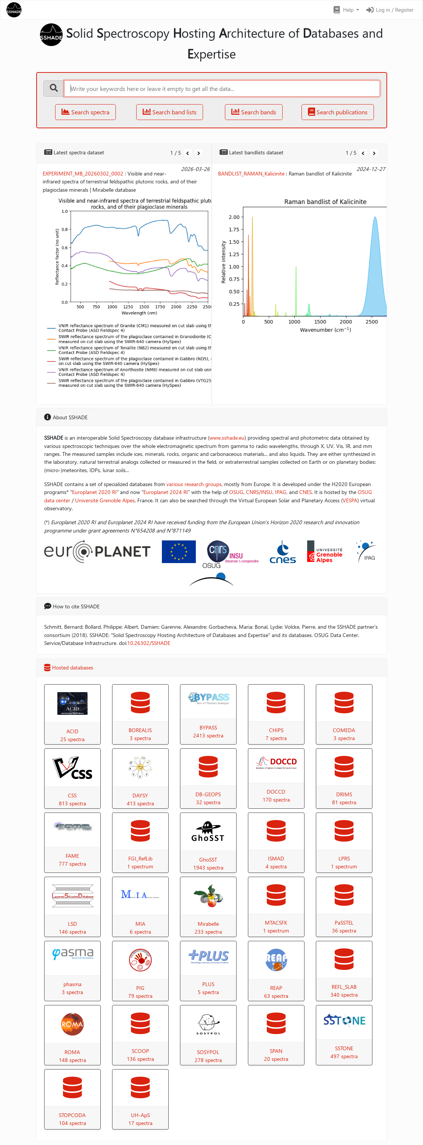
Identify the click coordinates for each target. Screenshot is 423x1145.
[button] (345, 9)
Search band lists (170, 112)
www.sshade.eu (227, 437)
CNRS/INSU (259, 492)
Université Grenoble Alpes (105, 500)
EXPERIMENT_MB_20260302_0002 (83, 173)
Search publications (338, 112)
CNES (305, 492)
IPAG (280, 492)
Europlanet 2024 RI (165, 492)
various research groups (193, 484)
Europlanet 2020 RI (94, 492)
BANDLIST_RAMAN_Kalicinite (251, 173)
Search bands (253, 112)
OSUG (236, 492)
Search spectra (85, 112)
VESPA (350, 500)
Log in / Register (389, 9)
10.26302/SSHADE (148, 642)
